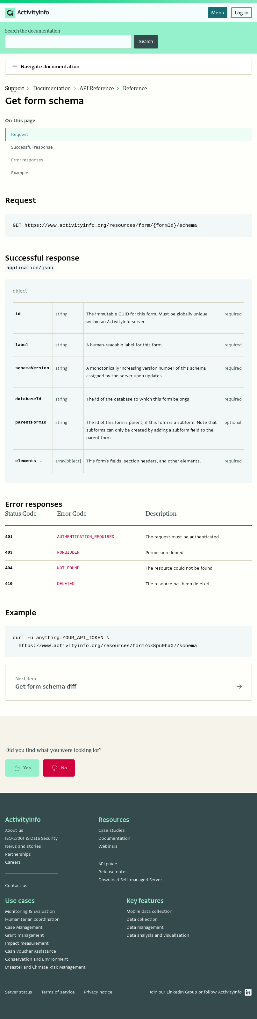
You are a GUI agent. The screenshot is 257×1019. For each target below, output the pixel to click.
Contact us (16, 885)
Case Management (24, 927)
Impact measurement (27, 943)
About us (14, 830)
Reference (135, 88)
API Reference (97, 88)
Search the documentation (32, 31)
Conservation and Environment (36, 959)
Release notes (113, 872)
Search (146, 42)
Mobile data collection (149, 911)
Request (19, 134)
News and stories (23, 846)
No (60, 769)
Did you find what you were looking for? (53, 751)
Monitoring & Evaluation (30, 911)
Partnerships (18, 854)
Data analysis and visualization (157, 935)
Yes (22, 769)
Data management (145, 927)
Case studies (111, 830)
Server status (18, 992)
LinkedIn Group (182, 992)
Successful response (32, 147)
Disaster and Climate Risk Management (45, 967)
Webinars (108, 846)
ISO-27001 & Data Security (31, 838)
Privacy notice (98, 992)
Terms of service (58, 992)
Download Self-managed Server (130, 880)
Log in (241, 13)
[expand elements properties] (41, 461)
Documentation (52, 88)
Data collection (142, 919)
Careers (13, 862)
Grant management (24, 935)
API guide (107, 864)
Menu (217, 13)
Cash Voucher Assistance (30, 951)
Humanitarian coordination (32, 919)
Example (19, 173)
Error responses (27, 160)
